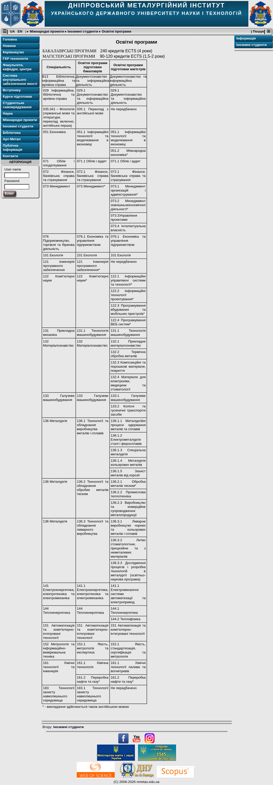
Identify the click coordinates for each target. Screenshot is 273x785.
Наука (8, 114)
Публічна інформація (12, 148)
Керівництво (13, 52)
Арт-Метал (12, 139)
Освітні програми (116, 32)
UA (13, 32)
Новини (9, 46)
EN (20, 32)
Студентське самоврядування (17, 105)
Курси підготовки (17, 97)
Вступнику (12, 90)
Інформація (246, 39)
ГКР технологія (15, 59)
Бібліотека (12, 133)
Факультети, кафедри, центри (17, 67)
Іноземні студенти (83, 32)
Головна (10, 40)
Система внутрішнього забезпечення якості (20, 80)
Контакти (10, 156)
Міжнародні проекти (47, 32)
